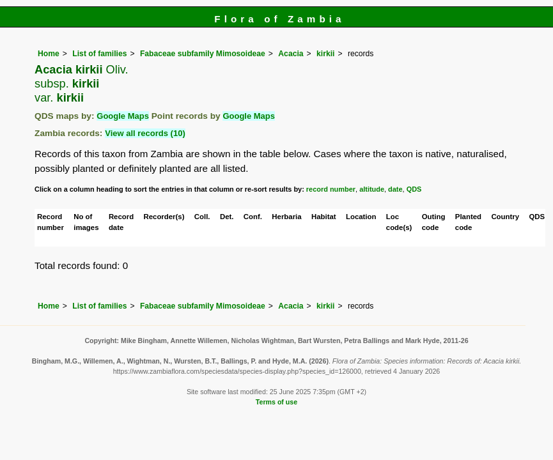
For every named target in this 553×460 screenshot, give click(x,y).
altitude (371, 189)
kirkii (325, 53)
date (395, 189)
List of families (99, 53)
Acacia (290, 53)
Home (48, 53)
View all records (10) (145, 133)
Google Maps (123, 116)
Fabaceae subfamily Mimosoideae (202, 53)
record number (330, 189)
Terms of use (276, 402)
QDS (414, 189)
